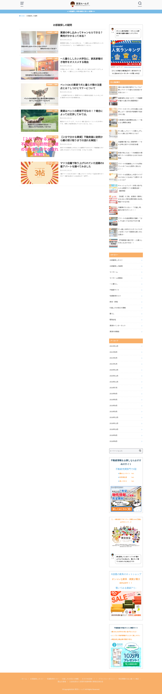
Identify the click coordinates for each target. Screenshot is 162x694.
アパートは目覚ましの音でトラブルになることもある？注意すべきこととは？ (130, 177)
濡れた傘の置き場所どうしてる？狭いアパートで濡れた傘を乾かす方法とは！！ (130, 90)
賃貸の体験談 (114, 331)
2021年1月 (113, 364)
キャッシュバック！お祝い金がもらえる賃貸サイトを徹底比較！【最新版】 (130, 188)
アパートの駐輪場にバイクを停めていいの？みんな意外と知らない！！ (130, 166)
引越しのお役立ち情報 (118, 308)
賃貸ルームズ (79, 689)
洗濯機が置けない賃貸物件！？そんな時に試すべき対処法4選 (130, 143)
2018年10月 (114, 429)
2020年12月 (114, 370)
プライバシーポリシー (107, 679)
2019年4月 (113, 405)
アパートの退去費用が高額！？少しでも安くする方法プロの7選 (130, 219)
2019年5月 (113, 400)
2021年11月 (114, 346)
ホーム (23, 679)
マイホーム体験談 (116, 278)
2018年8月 (113, 441)
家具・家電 (114, 302)
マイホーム (114, 272)
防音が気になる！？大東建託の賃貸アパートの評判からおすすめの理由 (130, 155)
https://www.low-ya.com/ (132, 67)
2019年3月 (113, 411)
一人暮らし (114, 284)
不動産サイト (114, 290)
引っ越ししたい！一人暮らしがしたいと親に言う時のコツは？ (130, 132)
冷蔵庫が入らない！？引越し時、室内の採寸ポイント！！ (130, 209)
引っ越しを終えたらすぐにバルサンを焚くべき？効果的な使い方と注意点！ (130, 232)
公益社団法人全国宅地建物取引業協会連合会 (86, 682)
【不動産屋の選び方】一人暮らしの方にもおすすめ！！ (130, 241)
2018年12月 (114, 417)
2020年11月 (114, 376)
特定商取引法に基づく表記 (129, 679)
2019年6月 (113, 394)
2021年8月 (113, 352)
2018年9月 (113, 435)
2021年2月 (113, 358)
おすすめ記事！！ (89, 679)
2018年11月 (114, 423)
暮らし (112, 314)
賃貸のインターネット (118, 325)
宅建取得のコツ (115, 296)
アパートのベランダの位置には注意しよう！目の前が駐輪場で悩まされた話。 (130, 111)
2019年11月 (114, 382)
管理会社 (113, 320)
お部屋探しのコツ (116, 260)
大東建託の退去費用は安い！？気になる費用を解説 (130, 121)
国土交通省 (62, 682)
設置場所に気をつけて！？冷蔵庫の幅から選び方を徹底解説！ (130, 99)
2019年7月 (113, 388)
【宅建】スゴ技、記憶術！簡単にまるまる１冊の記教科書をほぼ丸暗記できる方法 (130, 199)
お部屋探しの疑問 (116, 266)
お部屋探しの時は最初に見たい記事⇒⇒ (82, 11)
